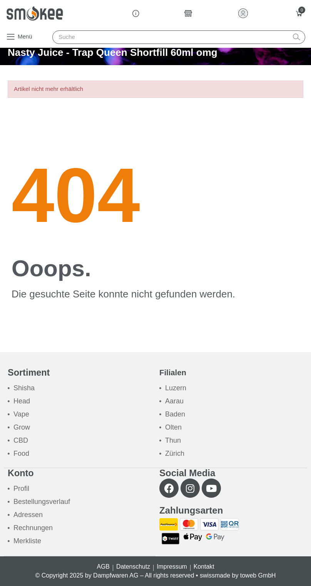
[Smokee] (35, 13)
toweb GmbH (258, 575)
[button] (19, 37)
